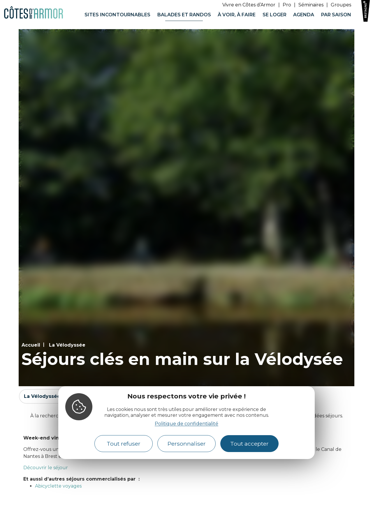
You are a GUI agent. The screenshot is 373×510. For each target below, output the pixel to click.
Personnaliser (187, 443)
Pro (287, 5)
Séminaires (310, 5)
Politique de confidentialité (186, 423)
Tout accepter (249, 443)
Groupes (341, 5)
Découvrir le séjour (45, 467)
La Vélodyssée (67, 345)
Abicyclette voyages (58, 486)
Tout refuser (123, 443)
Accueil (31, 345)
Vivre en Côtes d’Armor (248, 5)
